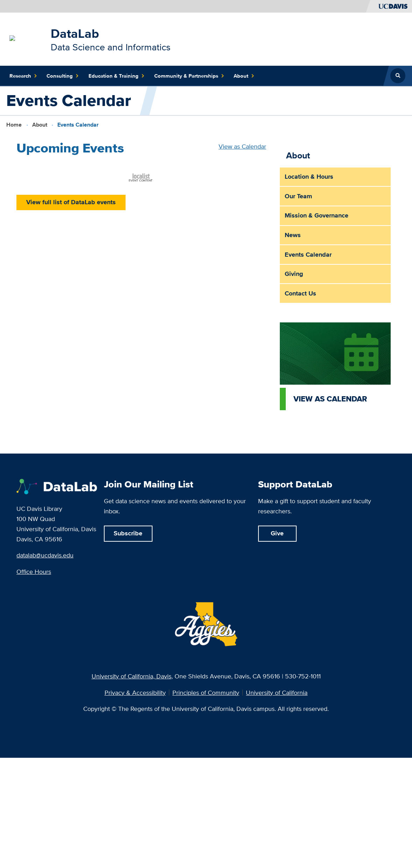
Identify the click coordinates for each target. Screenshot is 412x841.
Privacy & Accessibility (135, 693)
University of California (276, 693)
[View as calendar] (335, 366)
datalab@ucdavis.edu (44, 555)
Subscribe (128, 533)
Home (14, 125)
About (39, 125)
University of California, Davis (131, 676)
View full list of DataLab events (71, 202)
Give (277, 533)
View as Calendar (242, 146)
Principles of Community (205, 693)
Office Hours (33, 571)
